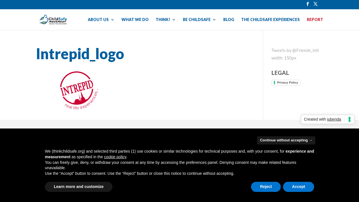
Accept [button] (298, 186)
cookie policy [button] (115, 157)
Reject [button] (266, 186)
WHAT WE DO (135, 20)
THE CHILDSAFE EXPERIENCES (270, 20)
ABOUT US (98, 20)
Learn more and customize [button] (78, 186)
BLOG (228, 20)
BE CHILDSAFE (197, 20)
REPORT (315, 20)
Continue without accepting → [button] (286, 140)
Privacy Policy (287, 82)
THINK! (163, 20)
